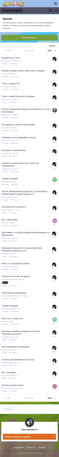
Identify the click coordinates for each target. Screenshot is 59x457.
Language (19, 447)
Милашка (8, 363)
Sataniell (7, 153)
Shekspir (7, 181)
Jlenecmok (8, 266)
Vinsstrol (7, 61)
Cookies (41, 447)
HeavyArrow (9, 210)
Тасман (7, 296)
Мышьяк (7, 169)
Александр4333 (11, 279)
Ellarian (7, 115)
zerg (6, 223)
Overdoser (8, 388)
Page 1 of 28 (29, 51)
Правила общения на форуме (18, 437)
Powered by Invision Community (29, 453)
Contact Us (31, 447)
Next (50, 51)
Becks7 (7, 350)
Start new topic (29, 37)
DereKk (7, 375)
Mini (5, 74)
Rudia (6, 254)
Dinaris (7, 86)
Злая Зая (8, 309)
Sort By (52, 46)
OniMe (6, 128)
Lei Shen (7, 197)
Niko (6, 321)
